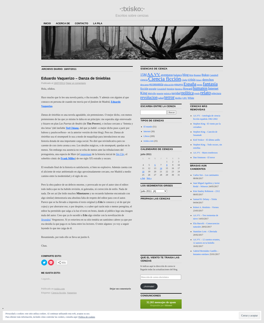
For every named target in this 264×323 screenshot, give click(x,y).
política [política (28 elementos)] (187, 93)
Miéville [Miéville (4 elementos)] (152, 93)
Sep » (149, 178)
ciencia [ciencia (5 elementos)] (144, 79)
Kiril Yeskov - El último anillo (206, 140)
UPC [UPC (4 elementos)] (184, 98)
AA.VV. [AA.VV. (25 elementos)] (153, 74)
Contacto (81, 23)
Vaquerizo (72, 292)
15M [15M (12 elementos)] (143, 75)
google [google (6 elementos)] (152, 88)
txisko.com (59, 288)
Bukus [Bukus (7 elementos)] (205, 74)
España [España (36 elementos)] (189, 84)
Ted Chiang (72, 128)
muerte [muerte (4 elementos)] (160, 93)
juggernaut (85, 154)
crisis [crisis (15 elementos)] (192, 79)
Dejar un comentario (76, 83)
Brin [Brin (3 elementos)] (191, 75)
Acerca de (63, 23)
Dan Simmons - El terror (204, 157)
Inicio (47, 23)
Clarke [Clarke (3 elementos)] (184, 80)
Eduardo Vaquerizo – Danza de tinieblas (76, 78)
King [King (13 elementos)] (143, 93)
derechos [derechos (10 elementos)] (208, 79)
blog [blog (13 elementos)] (186, 75)
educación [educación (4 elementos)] (169, 84)
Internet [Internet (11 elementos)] (213, 88)
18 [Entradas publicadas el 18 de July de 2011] (143, 171)
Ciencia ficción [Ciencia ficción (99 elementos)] (164, 79)
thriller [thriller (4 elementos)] (178, 98)
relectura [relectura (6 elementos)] (216, 93)
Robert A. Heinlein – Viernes (206, 207)
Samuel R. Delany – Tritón (205, 199)
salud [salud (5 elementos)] (161, 97)
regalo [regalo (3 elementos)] (197, 93)
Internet (147, 131)
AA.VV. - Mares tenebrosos (205, 152)
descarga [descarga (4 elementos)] (144, 84)
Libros (146, 136)
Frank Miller (68, 158)
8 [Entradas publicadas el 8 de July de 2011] (166, 165)
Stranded (46, 219)
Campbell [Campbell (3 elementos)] (214, 75)
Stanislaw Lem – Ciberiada (205, 231)
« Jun (142, 178)
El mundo (148, 126)
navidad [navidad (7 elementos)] (176, 93)
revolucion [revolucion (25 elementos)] (149, 97)
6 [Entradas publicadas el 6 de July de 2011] (155, 165)
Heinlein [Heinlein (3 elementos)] (170, 89)
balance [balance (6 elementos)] (178, 74)
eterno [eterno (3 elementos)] (199, 84)
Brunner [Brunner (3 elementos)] (197, 75)
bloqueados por (161, 304)
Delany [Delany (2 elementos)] (199, 80)
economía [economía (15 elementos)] (156, 84)
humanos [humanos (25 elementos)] (200, 88)
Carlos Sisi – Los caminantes (206, 175)
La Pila (97, 23)
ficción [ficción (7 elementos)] (144, 88)
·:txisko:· (132, 9)
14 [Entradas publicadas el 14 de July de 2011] (161, 168)
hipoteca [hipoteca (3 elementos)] (178, 89)
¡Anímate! (148, 286)
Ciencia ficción (58, 292)
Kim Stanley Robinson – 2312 (206, 191)
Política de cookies (87, 317)
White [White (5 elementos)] (191, 97)
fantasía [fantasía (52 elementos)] (210, 84)
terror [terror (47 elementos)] (169, 97)
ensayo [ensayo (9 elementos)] (178, 84)
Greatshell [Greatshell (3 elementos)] (161, 89)
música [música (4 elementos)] (167, 93)
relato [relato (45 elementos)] (205, 92)
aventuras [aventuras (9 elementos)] (167, 75)
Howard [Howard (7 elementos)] (187, 88)
